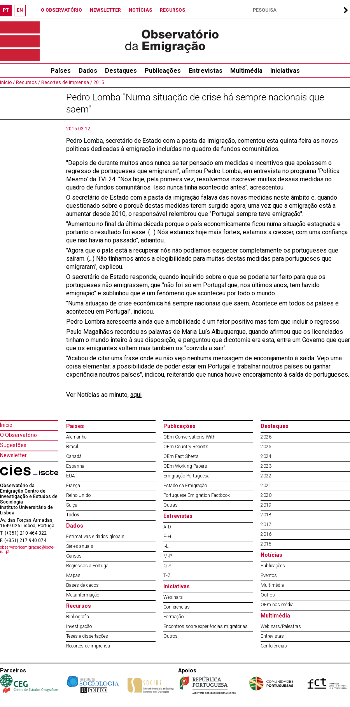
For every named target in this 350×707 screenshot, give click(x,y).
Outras (170, 505)
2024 (266, 456)
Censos (74, 556)
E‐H (167, 536)
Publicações (163, 70)
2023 (266, 466)
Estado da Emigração (185, 485)
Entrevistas (205, 70)
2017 (266, 524)
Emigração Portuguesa (186, 476)
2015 (98, 82)
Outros (170, 636)
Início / (7, 82)
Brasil (72, 446)
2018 (266, 515)
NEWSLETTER (105, 10)
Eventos (269, 575)
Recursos (78, 606)
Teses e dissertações (87, 636)
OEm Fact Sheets (181, 456)
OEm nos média (277, 604)
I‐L (165, 546)
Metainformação (82, 595)
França (73, 485)
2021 (266, 485)
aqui (136, 394)
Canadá (74, 456)
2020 (266, 495)
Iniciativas (285, 70)
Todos (72, 515)
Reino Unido (78, 495)
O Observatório (18, 435)
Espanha (75, 466)
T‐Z (167, 575)
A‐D (167, 527)
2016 (266, 534)
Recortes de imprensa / (66, 82)
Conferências (176, 607)
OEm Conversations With (189, 437)
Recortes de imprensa (88, 646)
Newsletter (13, 455)
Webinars (173, 597)
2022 (266, 476)
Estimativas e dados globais (95, 536)
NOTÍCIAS (140, 10)
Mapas (73, 575)
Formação (173, 616)
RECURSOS (172, 10)
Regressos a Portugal (88, 565)
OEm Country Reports (185, 446)
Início (6, 425)
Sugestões (13, 445)
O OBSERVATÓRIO (61, 10)
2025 (266, 446)
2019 (266, 505)
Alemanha (76, 437)
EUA (70, 476)
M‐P (167, 556)
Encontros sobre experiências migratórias (205, 626)
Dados (88, 70)
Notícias (271, 555)
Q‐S (167, 565)
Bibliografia (77, 616)
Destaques (121, 70)
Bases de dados (82, 585)
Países (75, 426)
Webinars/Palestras (281, 626)
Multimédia (246, 70)
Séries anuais (79, 546)
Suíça (71, 505)
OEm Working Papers (185, 466)
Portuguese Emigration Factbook (196, 495)
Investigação (79, 626)
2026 (266, 437)
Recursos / (27, 82)
